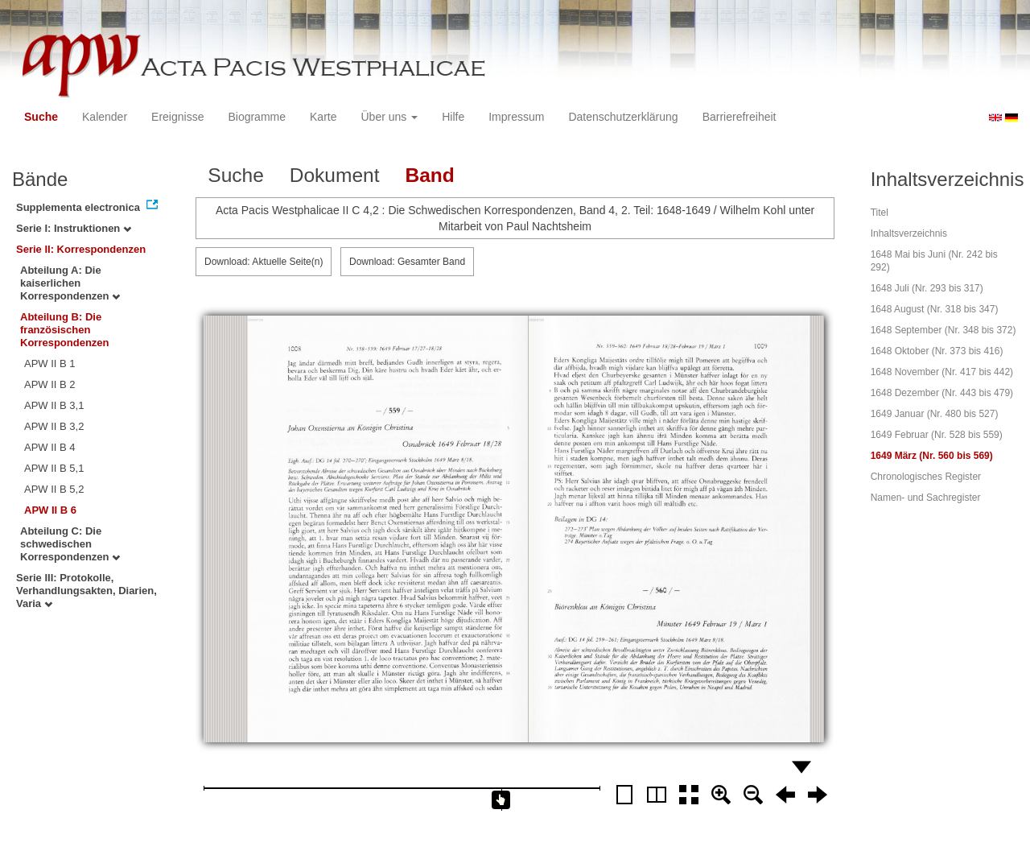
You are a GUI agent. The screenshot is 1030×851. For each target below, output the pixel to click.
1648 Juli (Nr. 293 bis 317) (927, 288)
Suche (41, 116)
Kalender (104, 116)
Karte (323, 116)
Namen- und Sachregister (926, 497)
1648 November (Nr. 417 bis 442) (942, 372)
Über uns (389, 116)
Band (429, 175)
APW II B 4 (50, 447)
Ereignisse (177, 116)
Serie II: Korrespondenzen (81, 249)
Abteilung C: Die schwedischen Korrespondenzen (70, 544)
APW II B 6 (50, 510)
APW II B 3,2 (54, 426)
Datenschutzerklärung (623, 116)
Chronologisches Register (926, 476)
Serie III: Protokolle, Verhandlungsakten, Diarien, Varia (86, 590)
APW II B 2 (50, 384)
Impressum (516, 116)
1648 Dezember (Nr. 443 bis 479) (942, 393)
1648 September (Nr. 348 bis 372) (943, 330)
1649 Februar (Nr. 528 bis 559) (937, 434)
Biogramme (257, 116)
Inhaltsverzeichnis (909, 233)
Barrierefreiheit (739, 116)
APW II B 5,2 (54, 489)
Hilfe (453, 116)
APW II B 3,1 (54, 405)
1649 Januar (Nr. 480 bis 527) (935, 413)
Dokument (335, 175)
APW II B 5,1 (54, 468)
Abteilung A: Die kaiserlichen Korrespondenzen (70, 283)
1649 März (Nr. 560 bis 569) (932, 455)
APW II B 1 (50, 363)
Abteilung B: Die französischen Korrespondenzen (64, 330)
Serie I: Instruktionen (73, 228)
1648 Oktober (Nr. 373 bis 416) (937, 351)
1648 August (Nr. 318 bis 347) (935, 309)
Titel (879, 212)
